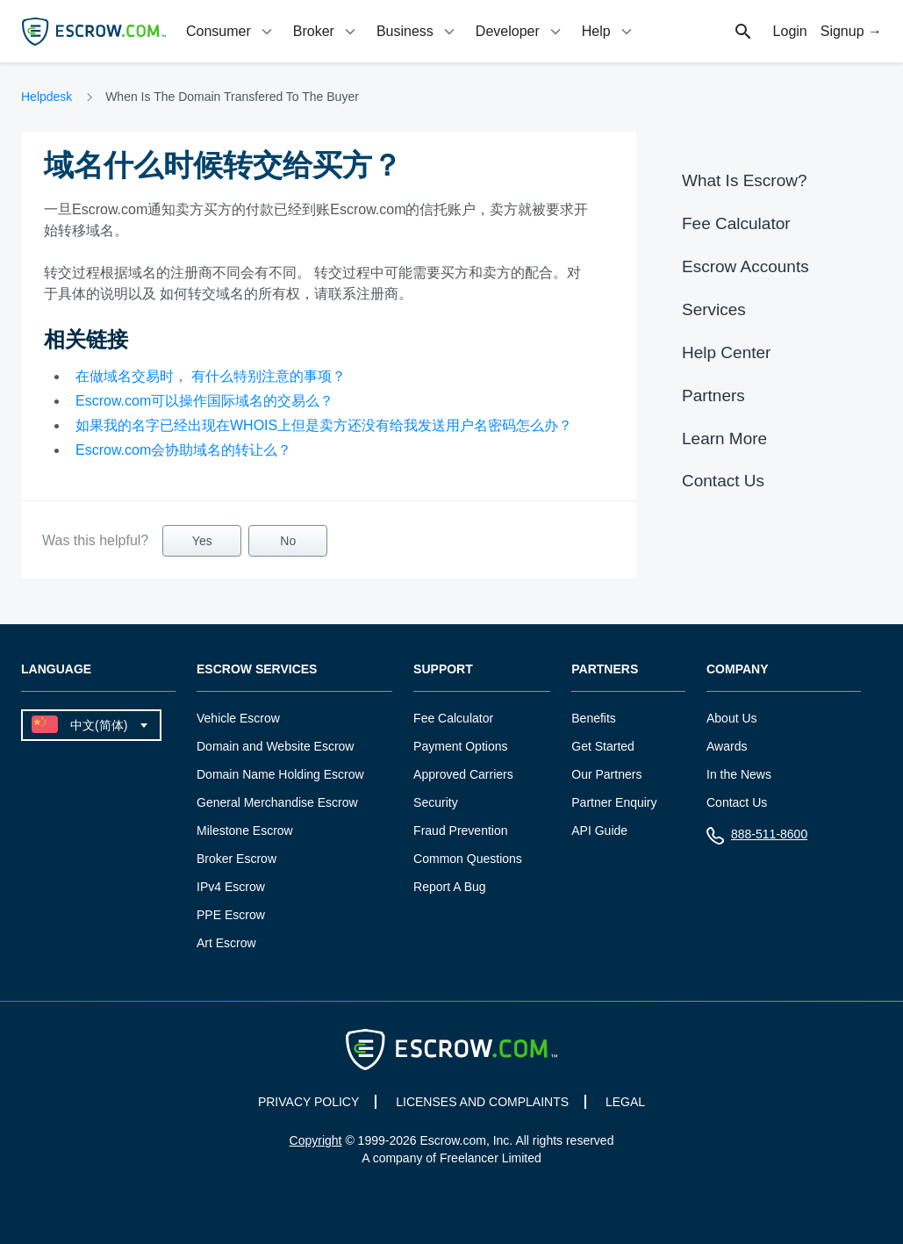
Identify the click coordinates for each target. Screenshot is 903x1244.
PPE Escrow (231, 915)
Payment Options (460, 746)
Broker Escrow (236, 859)
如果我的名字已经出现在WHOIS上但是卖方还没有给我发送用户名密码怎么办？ (323, 425)
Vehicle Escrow (238, 718)
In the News (738, 774)
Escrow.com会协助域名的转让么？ (183, 449)
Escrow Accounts (745, 266)
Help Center (726, 352)
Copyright (316, 1140)
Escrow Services (257, 669)
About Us (731, 718)
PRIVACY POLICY (308, 1102)
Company (737, 669)
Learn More (724, 438)
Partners (713, 395)
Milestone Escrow (245, 830)
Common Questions (467, 859)
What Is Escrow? (744, 180)
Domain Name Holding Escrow (280, 774)
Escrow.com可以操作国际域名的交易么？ (204, 400)
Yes (202, 541)
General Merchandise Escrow (277, 802)
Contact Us (723, 480)
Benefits (593, 718)
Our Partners (606, 774)
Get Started (602, 746)
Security (435, 802)
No (288, 541)
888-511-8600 (756, 838)
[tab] (230, 31)
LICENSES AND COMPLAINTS (482, 1102)
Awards (726, 746)
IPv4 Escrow (231, 887)
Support (443, 669)
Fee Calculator (736, 223)
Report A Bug (449, 887)
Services (714, 309)
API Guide (599, 830)
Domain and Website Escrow (275, 746)
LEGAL (625, 1102)
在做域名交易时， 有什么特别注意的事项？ (210, 376)
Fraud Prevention (460, 830)
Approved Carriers (463, 774)
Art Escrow (226, 943)
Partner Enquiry (613, 802)
